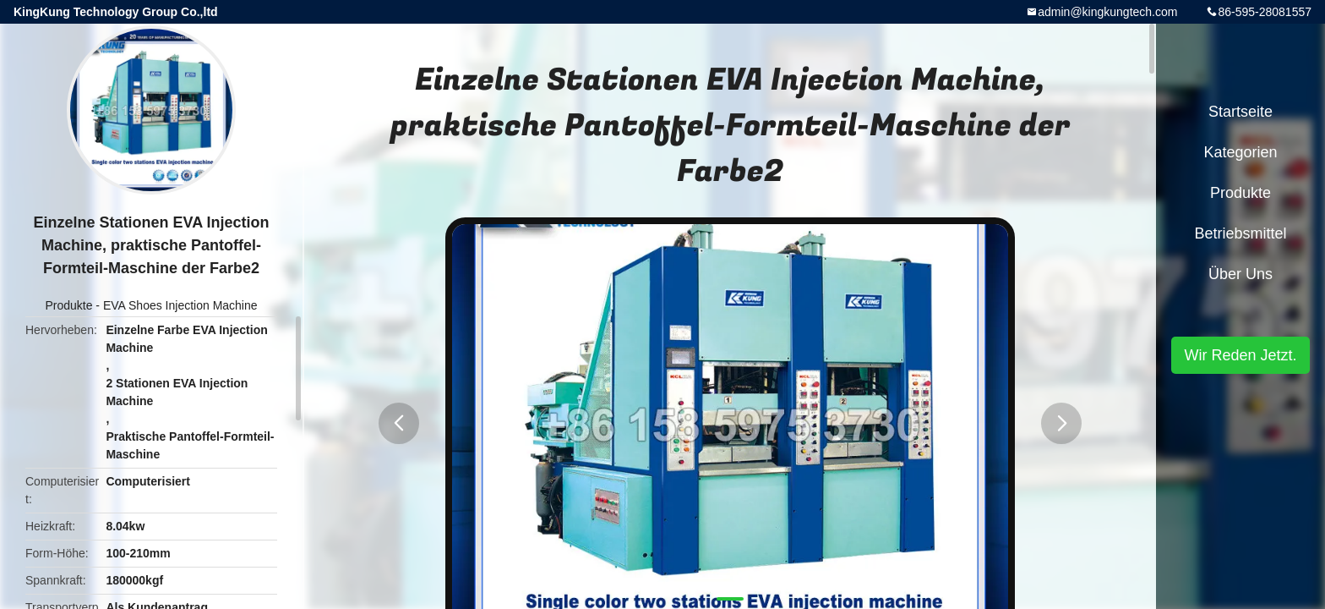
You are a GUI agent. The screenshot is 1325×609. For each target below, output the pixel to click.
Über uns (1240, 274)
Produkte (68, 305)
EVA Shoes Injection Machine (180, 305)
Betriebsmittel (1240, 233)
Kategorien (1240, 152)
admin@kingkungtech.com (1107, 12)
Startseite (1240, 111)
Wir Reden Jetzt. (1240, 355)
